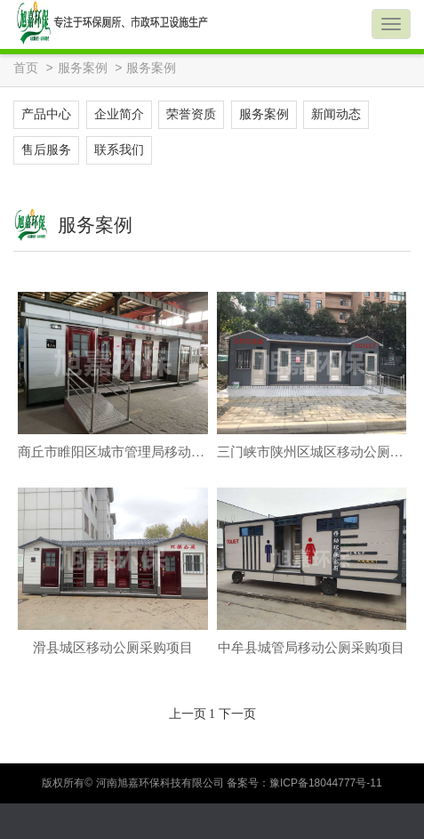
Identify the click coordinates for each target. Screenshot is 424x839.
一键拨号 (265, 821)
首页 (25, 68)
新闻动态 (336, 114)
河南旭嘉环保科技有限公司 (161, 783)
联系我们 (119, 150)
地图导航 (371, 821)
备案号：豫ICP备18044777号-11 (304, 783)
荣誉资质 (191, 114)
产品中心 (46, 114)
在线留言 (159, 821)
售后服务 (46, 150)
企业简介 (119, 114)
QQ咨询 (53, 821)
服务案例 (83, 68)
